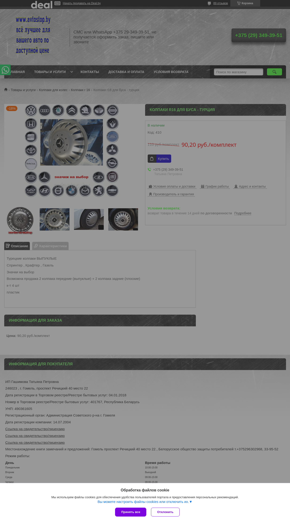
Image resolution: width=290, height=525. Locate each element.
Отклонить (165, 512)
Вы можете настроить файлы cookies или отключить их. (143, 502)
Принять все (130, 512)
